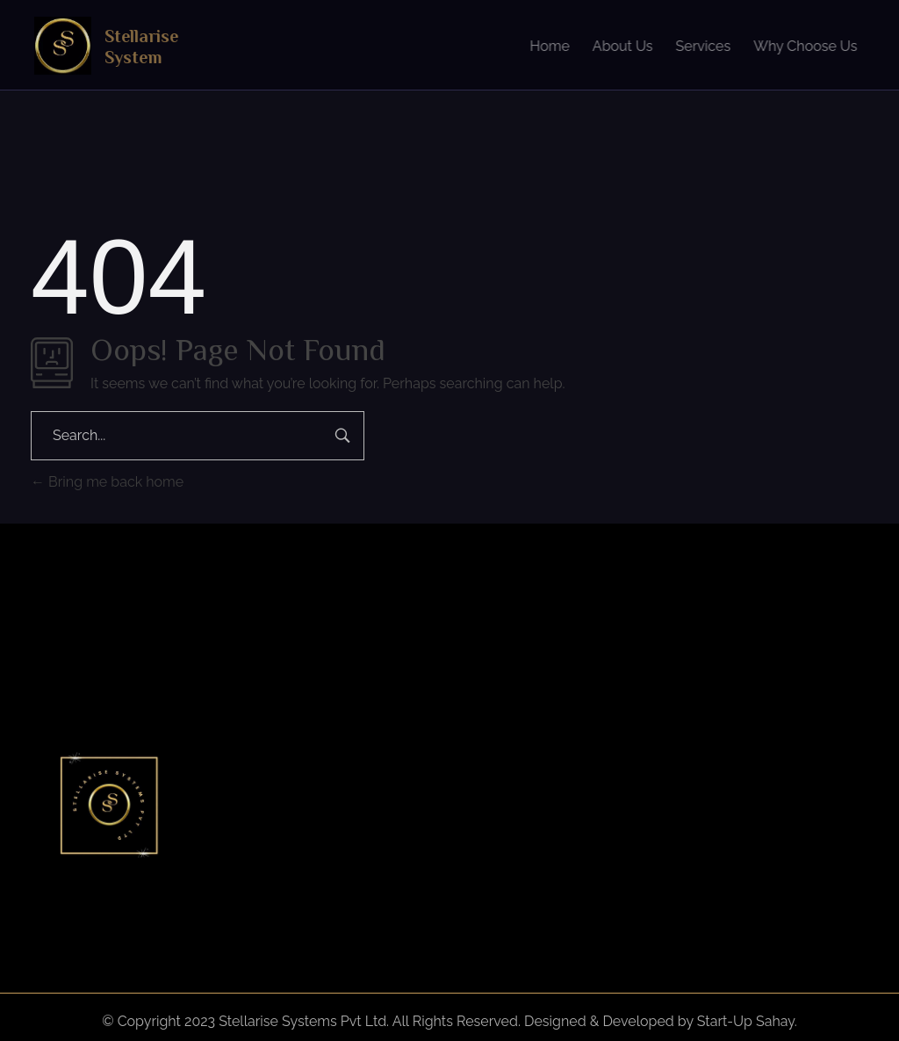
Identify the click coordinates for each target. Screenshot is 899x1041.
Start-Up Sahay (746, 1021)
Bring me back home (107, 482)
